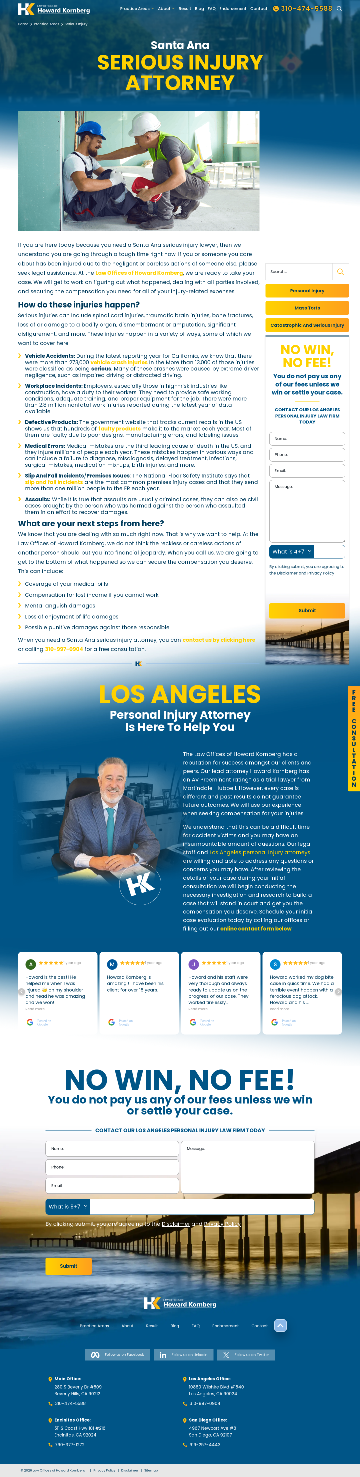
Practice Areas (135, 9)
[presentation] (307, 591)
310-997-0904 (205, 1403)
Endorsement (233, 9)
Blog (199, 9)
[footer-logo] (180, 1303)
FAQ (212, 9)
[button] (338, 991)
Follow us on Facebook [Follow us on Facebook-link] (117, 1355)
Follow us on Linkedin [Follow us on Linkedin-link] (183, 1355)
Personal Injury (307, 291)
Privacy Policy (320, 573)
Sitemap (151, 1470)
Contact (259, 9)
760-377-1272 (69, 1445)
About (164, 9)
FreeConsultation (354, 738)
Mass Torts (307, 308)
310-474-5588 (70, 1403)
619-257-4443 (205, 1445)
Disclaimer (287, 573)
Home (23, 24)
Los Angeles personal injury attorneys (260, 852)
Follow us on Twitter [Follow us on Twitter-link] (246, 1355)
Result (185, 9)
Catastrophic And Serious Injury (307, 325)
